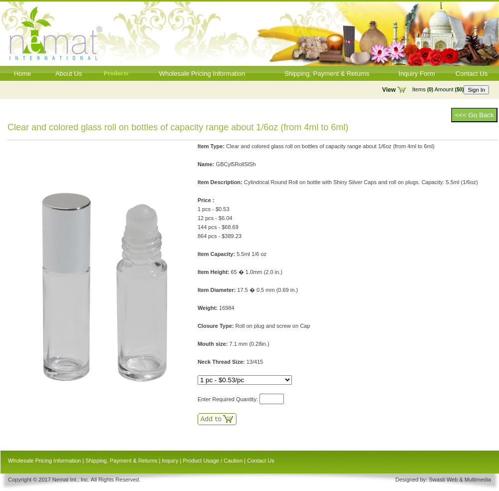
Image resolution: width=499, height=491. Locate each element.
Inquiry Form (417, 73)
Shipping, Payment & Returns (327, 73)
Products (116, 73)
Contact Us (472, 73)
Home (22, 73)
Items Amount (438, 89)
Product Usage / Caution (213, 461)
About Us (68, 73)
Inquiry (170, 461)
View (389, 89)
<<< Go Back (474, 115)
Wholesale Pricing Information (202, 73)
